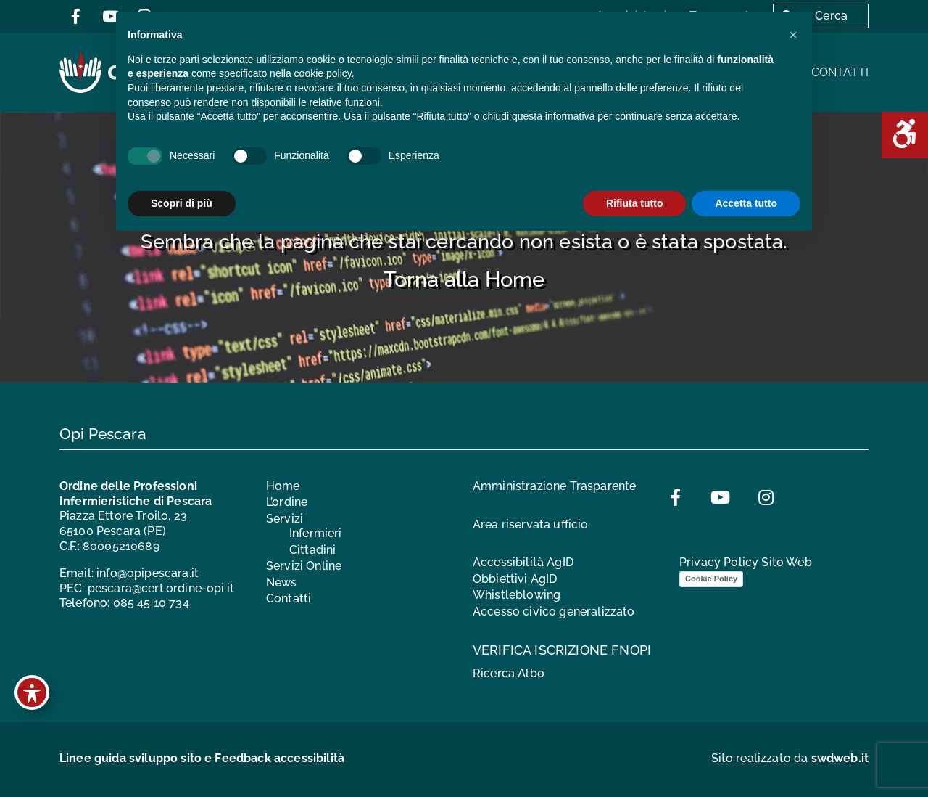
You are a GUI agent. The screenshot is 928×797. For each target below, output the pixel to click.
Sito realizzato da (790, 758)
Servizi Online (303, 566)
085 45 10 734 (151, 603)
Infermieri (315, 533)
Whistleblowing (516, 595)
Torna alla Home (464, 279)
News (281, 582)
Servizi (284, 519)
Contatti (840, 72)
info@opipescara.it (147, 573)
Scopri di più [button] (181, 203)
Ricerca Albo (508, 673)
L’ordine (286, 502)
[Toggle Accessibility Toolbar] (31, 692)
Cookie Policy (711, 578)
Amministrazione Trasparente (554, 486)
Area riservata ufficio (531, 524)
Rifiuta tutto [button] (634, 203)
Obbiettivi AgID (515, 579)
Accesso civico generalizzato (553, 611)
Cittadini (312, 550)
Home (283, 486)
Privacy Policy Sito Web (745, 562)
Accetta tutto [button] (746, 203)
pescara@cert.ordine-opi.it (161, 588)
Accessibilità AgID (523, 562)
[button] (793, 34)
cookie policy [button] (323, 73)
